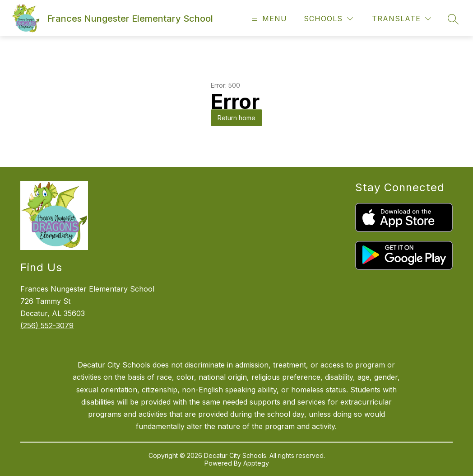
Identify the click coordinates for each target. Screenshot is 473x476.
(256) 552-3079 (47, 325)
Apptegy (256, 463)
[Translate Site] (401, 18)
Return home (236, 118)
